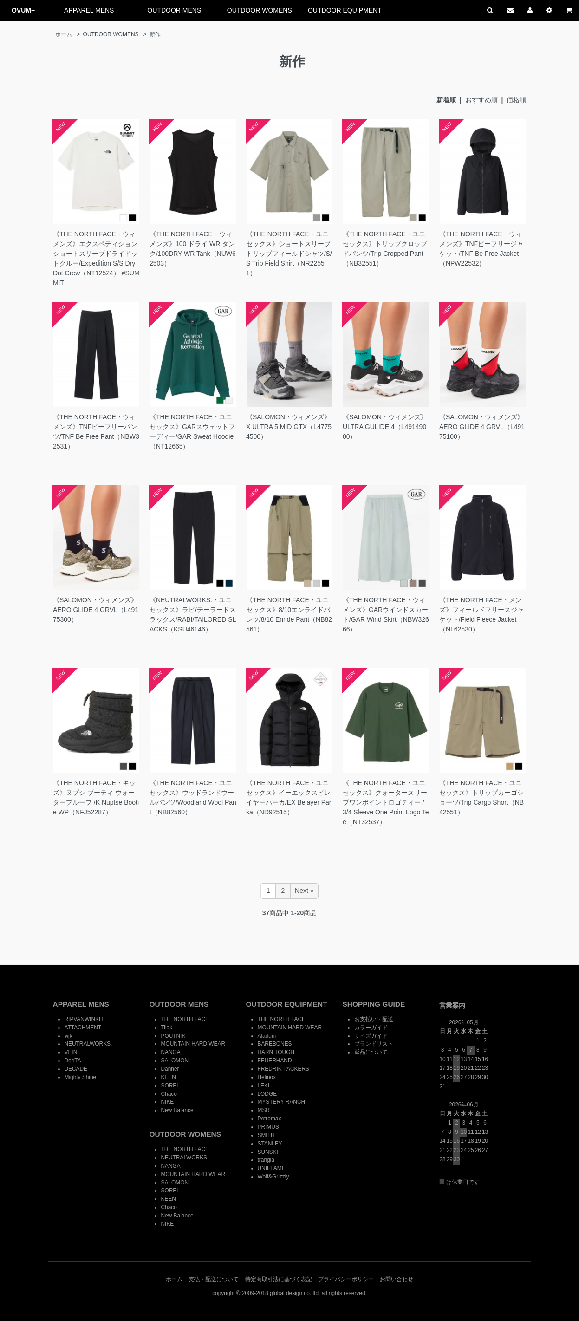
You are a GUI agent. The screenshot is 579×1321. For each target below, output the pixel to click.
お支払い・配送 (373, 1019)
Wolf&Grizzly (273, 1176)
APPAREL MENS (89, 10)
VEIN (71, 1052)
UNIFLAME (272, 1168)
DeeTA (73, 1060)
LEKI (264, 1085)
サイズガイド (371, 1036)
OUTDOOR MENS (174, 10)
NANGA (171, 1052)
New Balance (177, 1110)
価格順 (516, 100)
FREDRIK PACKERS (283, 1069)
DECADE (76, 1069)
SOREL (170, 1085)
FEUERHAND (275, 1060)
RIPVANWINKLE (85, 1019)
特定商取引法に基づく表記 (278, 1279)
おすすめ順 (481, 100)
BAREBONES (275, 1044)
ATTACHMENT (83, 1027)
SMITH (266, 1135)
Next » (304, 890)
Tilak (167, 1027)
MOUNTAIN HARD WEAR (193, 1044)
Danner (170, 1069)
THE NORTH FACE (185, 1019)
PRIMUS (268, 1127)
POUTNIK (173, 1036)
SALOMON (175, 1060)
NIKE (167, 1102)
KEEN (168, 1077)
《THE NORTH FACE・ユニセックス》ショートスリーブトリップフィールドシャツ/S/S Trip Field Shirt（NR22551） (289, 253)
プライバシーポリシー (346, 1279)
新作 (155, 34)
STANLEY (270, 1143)
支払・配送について (214, 1279)
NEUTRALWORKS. (88, 1044)
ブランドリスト (373, 1044)
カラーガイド (371, 1027)
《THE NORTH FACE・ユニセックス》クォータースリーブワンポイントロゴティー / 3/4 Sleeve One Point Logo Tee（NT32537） (386, 802)
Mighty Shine (81, 1077)
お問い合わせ (396, 1279)
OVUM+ (23, 10)
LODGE (267, 1094)
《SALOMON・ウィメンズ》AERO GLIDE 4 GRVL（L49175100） (482, 426)
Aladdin (267, 1036)
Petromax (269, 1118)
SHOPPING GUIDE (374, 1004)
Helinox (267, 1077)
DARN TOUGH (276, 1052)
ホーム (63, 34)
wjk (68, 1036)
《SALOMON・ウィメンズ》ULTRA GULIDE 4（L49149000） (385, 426)
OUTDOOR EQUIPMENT (345, 10)
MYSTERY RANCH (282, 1102)
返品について (371, 1052)
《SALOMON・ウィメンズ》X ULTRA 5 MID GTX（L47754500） (289, 426)
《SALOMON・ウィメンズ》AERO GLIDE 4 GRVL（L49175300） (95, 609)
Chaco (169, 1094)
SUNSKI (268, 1152)
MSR (264, 1110)
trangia (266, 1160)
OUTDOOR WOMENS (259, 10)
